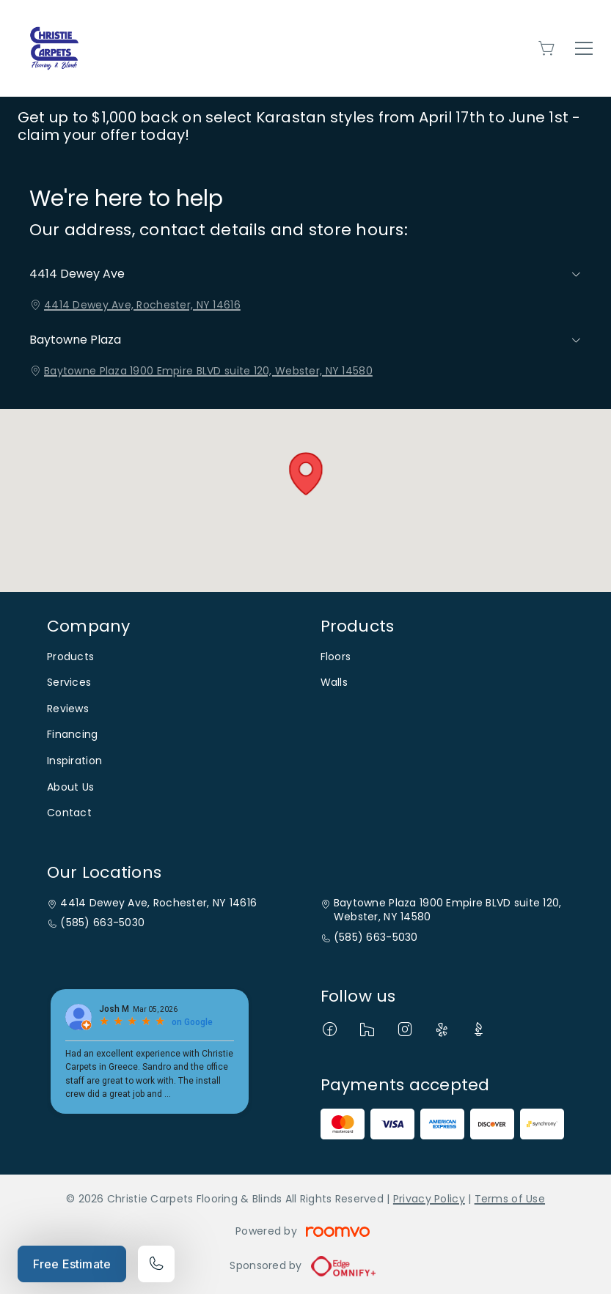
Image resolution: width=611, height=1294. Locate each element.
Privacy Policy (429, 1198)
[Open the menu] (583, 48)
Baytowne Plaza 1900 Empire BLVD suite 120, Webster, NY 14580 (208, 370)
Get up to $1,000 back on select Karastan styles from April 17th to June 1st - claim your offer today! (299, 126)
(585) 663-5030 (102, 923)
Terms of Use (510, 1198)
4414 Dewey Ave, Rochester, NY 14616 (142, 304)
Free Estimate (72, 1264)
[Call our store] (156, 1264)
